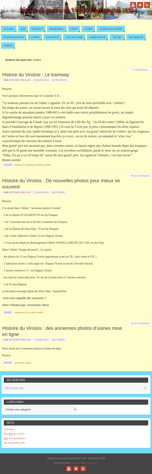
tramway (39, 164)
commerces (19, 312)
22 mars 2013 (41, 192)
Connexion (9, 429)
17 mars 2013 (41, 339)
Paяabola (76, 463)
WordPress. (91, 463)
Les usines (58, 192)
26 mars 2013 (41, 80)
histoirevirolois (19, 80)
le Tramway (59, 80)
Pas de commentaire (140, 175)
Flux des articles (14, 433)
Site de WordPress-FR (14, 443)
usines (48, 164)
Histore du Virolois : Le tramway (35, 74)
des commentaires (15, 438)
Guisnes (18, 164)
